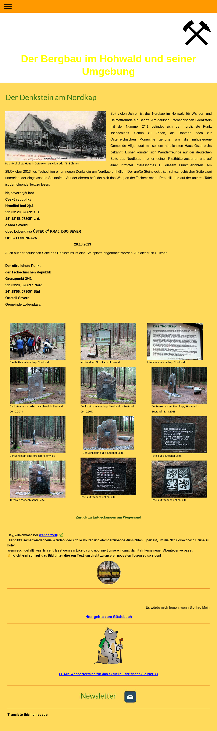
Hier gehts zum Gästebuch (108, 616)
